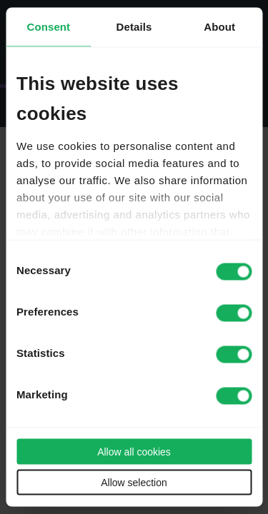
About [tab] (219, 27)
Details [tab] (134, 27)
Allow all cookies (134, 452)
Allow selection (134, 482)
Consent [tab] (48, 27)
